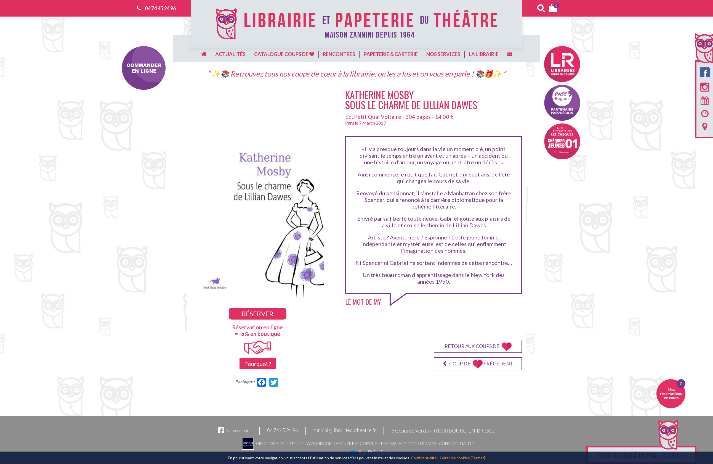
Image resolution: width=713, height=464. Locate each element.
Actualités (230, 54)
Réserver (257, 314)
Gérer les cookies (455, 457)
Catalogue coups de (284, 54)
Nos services (443, 54)
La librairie (484, 54)
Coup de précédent (478, 364)
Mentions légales (417, 443)
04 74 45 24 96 (160, 8)
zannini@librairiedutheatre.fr (344, 430)
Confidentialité (456, 443)
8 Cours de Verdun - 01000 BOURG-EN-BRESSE (443, 431)
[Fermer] (478, 457)
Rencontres (339, 54)
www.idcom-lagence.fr (332, 443)
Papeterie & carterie (391, 54)
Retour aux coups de (478, 346)
